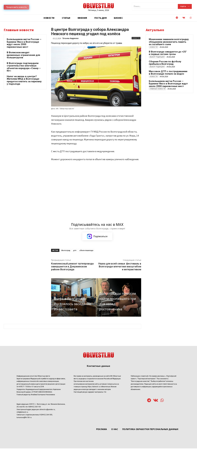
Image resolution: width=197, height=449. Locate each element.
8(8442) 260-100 (35, 407)
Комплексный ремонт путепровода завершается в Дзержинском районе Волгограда (72, 267)
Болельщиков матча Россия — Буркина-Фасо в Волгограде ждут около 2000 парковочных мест (24, 43)
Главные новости (157, 89)
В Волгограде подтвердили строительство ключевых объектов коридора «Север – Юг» (24, 67)
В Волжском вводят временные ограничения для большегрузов (23, 55)
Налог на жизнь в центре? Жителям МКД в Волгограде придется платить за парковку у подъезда (24, 80)
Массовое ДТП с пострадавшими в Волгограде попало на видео (168, 72)
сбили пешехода (86, 251)
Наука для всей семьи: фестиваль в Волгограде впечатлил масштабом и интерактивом (119, 267)
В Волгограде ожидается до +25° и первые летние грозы (168, 53)
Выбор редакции (157, 57)
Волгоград (65, 251)
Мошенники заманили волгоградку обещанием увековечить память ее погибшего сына (169, 42)
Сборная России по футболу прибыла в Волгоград (165, 63)
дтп (74, 251)
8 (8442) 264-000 (46, 415)
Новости (136, 38)
